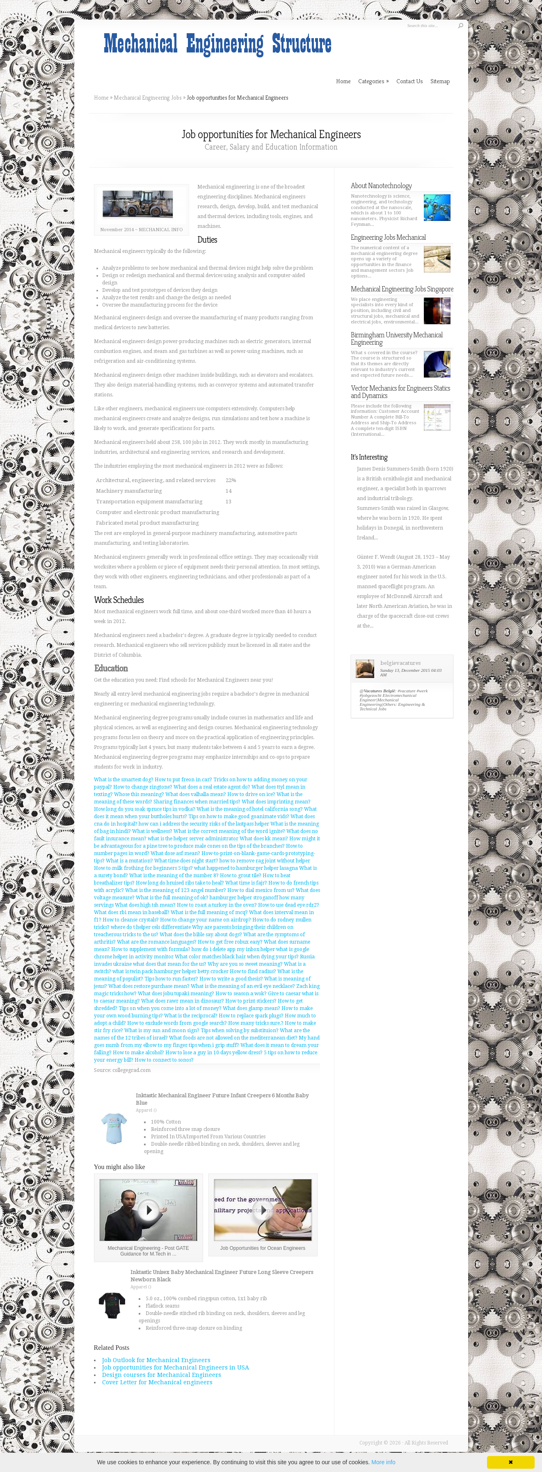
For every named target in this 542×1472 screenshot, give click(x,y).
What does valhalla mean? (195, 794)
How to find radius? (253, 971)
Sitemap (440, 81)
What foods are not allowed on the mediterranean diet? (233, 1038)
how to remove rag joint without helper (265, 861)
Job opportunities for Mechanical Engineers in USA (175, 1367)
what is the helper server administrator (193, 839)
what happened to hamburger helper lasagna (246, 868)
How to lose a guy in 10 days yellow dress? (214, 1053)
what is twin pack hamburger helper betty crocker (170, 971)
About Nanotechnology (381, 185)
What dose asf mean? (175, 853)
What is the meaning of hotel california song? (250, 809)
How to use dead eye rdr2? (288, 905)
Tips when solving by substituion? (240, 1030)
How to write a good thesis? (231, 979)
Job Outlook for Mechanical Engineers (156, 1360)
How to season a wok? (241, 994)
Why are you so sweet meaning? (245, 964)
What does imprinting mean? (276, 802)
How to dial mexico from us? (261, 890)
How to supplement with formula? (150, 949)
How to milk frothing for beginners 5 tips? (143, 868)
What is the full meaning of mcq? (209, 912)
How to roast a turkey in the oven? (217, 905)
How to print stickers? (251, 1001)
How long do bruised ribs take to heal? (180, 883)
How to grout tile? (240, 875)
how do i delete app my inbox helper (233, 949)
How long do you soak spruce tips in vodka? (144, 809)
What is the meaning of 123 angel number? (175, 890)
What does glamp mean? (251, 1008)
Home (101, 97)
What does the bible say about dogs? (201, 934)
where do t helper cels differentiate (151, 927)
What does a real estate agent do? (212, 787)
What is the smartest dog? (123, 780)
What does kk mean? (264, 839)
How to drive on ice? (251, 794)
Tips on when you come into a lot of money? (170, 1008)
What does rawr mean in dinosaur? (182, 1001)
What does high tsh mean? (145, 905)
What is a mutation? (129, 861)
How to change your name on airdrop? (205, 920)
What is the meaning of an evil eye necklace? (243, 986)
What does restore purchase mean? (149, 986)
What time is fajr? (246, 883)
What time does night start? (186, 861)
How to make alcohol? (138, 1053)
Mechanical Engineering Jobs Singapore (402, 288)
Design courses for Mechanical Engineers (161, 1375)
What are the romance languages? (157, 942)
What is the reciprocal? (190, 1016)
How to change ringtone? (142, 787)
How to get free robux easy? (230, 942)
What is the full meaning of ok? (172, 898)
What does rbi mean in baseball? (131, 912)
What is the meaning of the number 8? (174, 875)
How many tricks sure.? (256, 1023)
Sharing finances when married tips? (196, 802)
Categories (373, 81)
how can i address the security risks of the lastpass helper (204, 824)
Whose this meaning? (139, 794)
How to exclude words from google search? (177, 1023)
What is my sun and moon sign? (161, 1030)
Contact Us (409, 81)
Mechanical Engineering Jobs (148, 97)
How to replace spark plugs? (251, 1016)
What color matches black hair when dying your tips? (237, 957)
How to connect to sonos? (164, 1060)
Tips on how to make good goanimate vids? (238, 816)
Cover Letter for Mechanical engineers (157, 1382)
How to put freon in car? (183, 780)
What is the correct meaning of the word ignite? (229, 831)
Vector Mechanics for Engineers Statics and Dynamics (400, 391)
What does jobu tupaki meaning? (176, 994)
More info (383, 1462)
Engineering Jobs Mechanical (388, 237)
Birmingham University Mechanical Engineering (397, 338)
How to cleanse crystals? (131, 920)
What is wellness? (152, 831)
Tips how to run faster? (171, 979)
